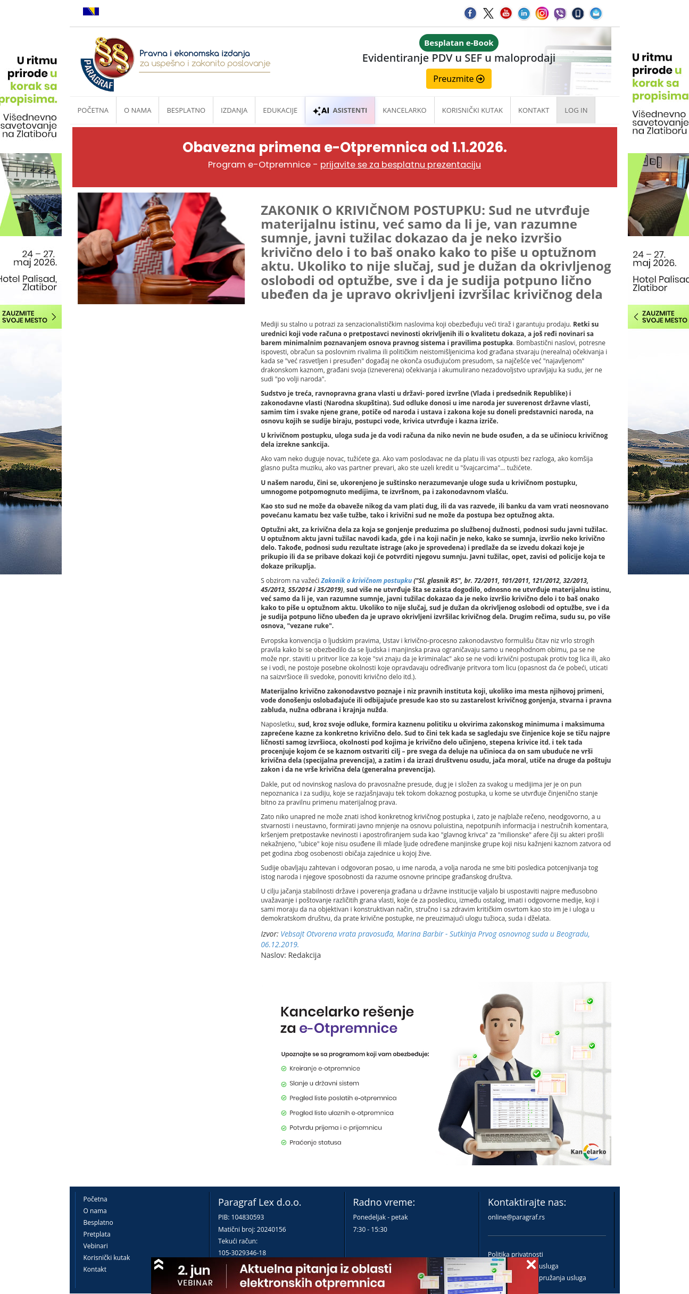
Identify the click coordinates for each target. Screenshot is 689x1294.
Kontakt (95, 1269)
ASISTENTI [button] (340, 110)
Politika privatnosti (515, 1254)
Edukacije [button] (280, 110)
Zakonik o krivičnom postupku (366, 580)
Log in (576, 110)
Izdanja (234, 110)
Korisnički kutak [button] (472, 110)
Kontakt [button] (533, 110)
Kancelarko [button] (404, 110)
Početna (93, 110)
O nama (137, 110)
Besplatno (186, 110)
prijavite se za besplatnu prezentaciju (400, 164)
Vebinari (96, 1245)
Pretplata (97, 1234)
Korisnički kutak (107, 1257)
